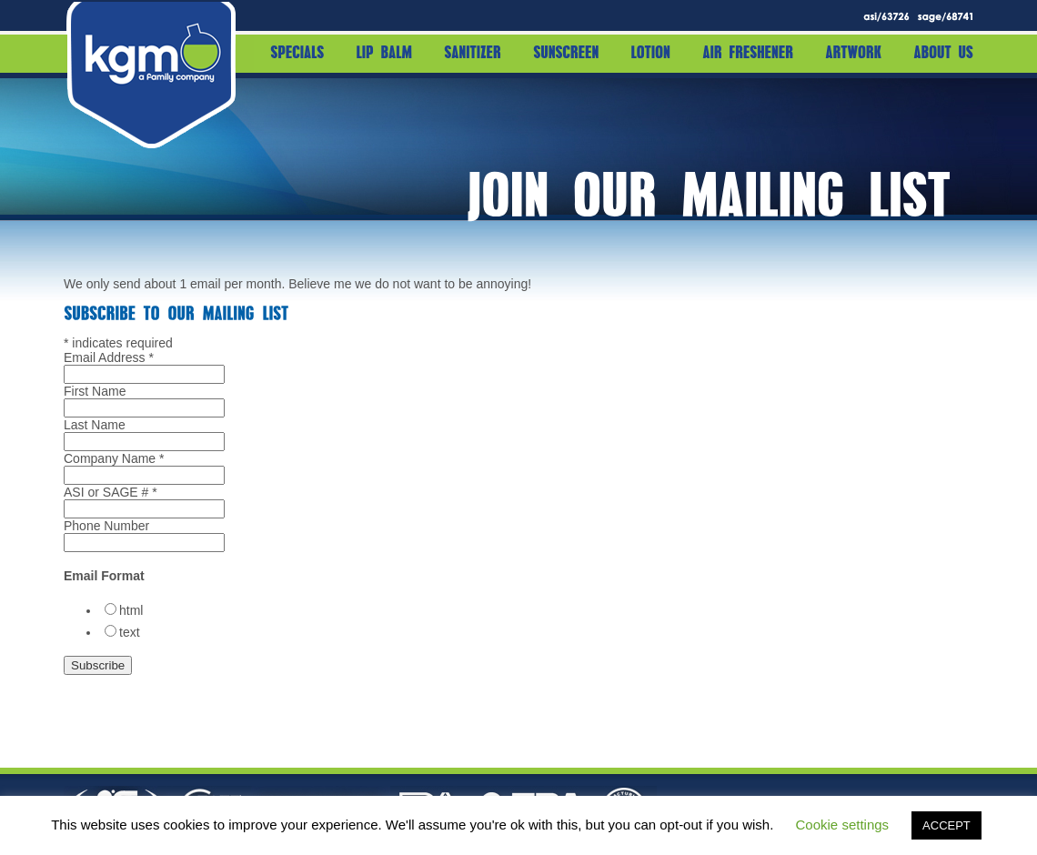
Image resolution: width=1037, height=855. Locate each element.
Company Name (114, 458)
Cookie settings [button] (843, 824)
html (131, 610)
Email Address (109, 357)
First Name (95, 391)
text (129, 632)
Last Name (95, 424)
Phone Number (106, 525)
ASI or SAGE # (110, 492)
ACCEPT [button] (946, 825)
